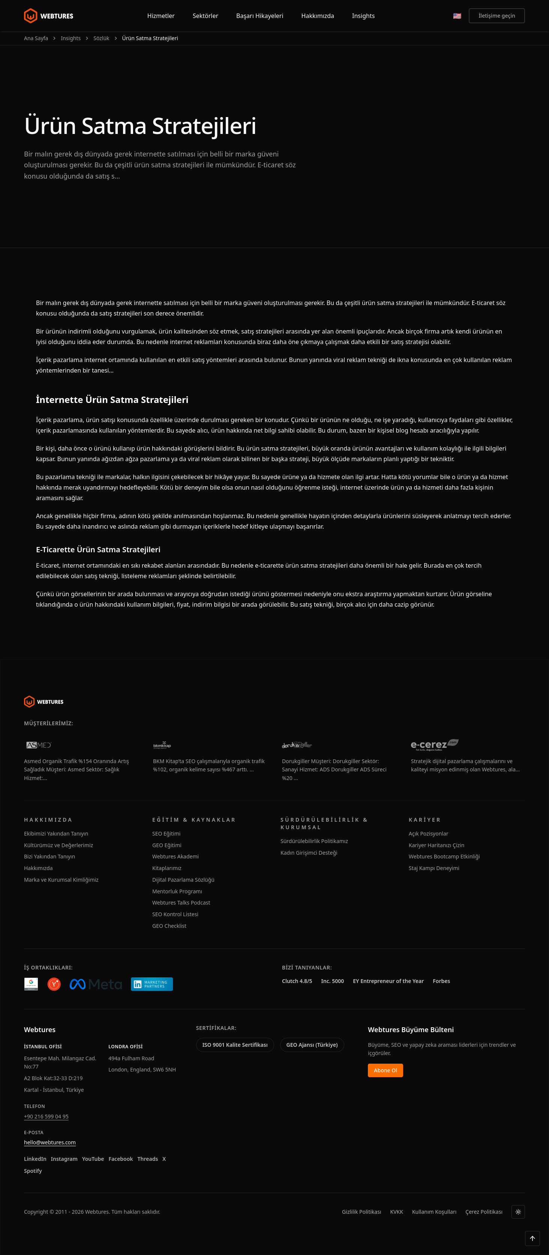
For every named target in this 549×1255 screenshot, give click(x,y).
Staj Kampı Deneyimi (434, 868)
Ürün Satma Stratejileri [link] (150, 38)
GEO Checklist (169, 925)
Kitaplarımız (167, 868)
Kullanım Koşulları (434, 1211)
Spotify (33, 1170)
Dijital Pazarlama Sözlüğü (183, 879)
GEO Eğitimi (167, 845)
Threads (148, 1158)
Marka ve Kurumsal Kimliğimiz (61, 879)
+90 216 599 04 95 (46, 1116)
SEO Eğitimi (166, 833)
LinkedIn (35, 1158)
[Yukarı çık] (532, 1238)
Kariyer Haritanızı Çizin (436, 845)
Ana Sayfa (36, 38)
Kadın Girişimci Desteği (309, 852)
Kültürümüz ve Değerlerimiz (58, 845)
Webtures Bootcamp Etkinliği (444, 856)
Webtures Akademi (175, 856)
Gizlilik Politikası (361, 1211)
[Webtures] (43, 702)
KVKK (396, 1211)
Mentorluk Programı (177, 891)
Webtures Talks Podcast (181, 902)
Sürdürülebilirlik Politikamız (314, 841)
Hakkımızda (38, 868)
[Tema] (518, 1212)
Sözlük (101, 38)
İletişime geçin (496, 15)
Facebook (120, 1158)
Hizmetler (161, 16)
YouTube (93, 1158)
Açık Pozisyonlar (428, 833)
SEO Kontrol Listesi (175, 914)
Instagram (64, 1158)
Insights (71, 38)
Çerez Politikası (483, 1211)
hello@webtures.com (50, 1142)
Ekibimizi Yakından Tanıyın (56, 833)
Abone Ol (385, 1070)
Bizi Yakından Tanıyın (49, 856)
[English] (457, 16)
